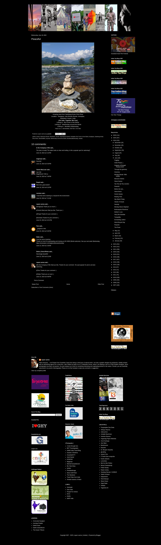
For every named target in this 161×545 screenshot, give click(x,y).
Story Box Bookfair (119, 214)
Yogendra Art (104, 488)
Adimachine (104, 432)
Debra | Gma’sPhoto (42, 251)
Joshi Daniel (70, 457)
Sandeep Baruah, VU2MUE (109, 472)
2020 (114, 252)
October (117, 148)
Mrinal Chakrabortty (106, 465)
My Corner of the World (71, 122)
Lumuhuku (104, 461)
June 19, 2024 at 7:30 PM (43, 176)
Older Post (101, 284)
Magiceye (69, 461)
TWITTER (72, 128)
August (117, 153)
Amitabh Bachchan (106, 434)
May (116, 230)
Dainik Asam (36, 525)
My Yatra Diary (71, 466)
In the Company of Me (43, 148)
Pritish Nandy (105, 467)
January (117, 241)
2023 (114, 244)
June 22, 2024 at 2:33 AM (43, 245)
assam (38, 136)
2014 (114, 267)
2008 (114, 282)
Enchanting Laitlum (120, 219)
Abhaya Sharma (105, 430)
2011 (114, 275)
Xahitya (103, 485)
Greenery (117, 172)
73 (36, 491)
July (116, 155)
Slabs (38, 237)
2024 (114, 140)
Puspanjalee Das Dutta (107, 427)
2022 (114, 246)
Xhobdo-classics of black (74, 479)
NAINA (69, 468)
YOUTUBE (78, 128)
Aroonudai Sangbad (39, 521)
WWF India (70, 498)
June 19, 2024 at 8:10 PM (43, 187)
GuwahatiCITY (71, 455)
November (118, 145)
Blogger (98, 535)
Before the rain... (119, 189)
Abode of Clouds (119, 202)
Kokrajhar (73, 136)
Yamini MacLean (41, 169)
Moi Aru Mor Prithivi (106, 463)
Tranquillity (117, 217)
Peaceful (116, 186)
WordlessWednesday (72, 138)
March (117, 236)
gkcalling (103, 452)
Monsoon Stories (119, 179)
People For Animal (72, 492)
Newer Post (35, 284)
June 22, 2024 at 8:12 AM (43, 256)
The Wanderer (71, 475)
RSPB (68, 496)
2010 (114, 277)
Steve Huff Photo (72, 473)
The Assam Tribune (38, 530)
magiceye (39, 159)
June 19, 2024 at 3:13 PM (43, 153)
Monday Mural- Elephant (121, 207)
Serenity (116, 204)
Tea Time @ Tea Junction (121, 184)
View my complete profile (38, 370)
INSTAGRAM (65, 128)
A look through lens (72, 446)
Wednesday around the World (71, 124)
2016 (114, 262)
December (118, 142)
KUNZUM (69, 459)
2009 (114, 280)
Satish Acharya (105, 474)
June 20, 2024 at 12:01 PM (44, 220)
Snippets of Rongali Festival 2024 (120, 166)
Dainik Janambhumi (38, 527)
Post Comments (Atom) (46, 287)
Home (68, 284)
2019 (114, 254)
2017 (114, 259)
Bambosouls (104, 445)
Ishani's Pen (104, 454)
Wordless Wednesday (72, 126)
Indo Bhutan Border (65, 136)
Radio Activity (105, 470)
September (118, 150)
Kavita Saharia (105, 459)
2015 (114, 264)
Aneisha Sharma (106, 436)
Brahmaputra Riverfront (121, 209)
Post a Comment (39, 280)
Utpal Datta (104, 483)
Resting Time (118, 196)
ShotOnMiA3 (42, 138)
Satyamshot (104, 476)
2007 (114, 285)
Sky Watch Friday (119, 199)
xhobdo (80, 138)
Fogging (116, 160)
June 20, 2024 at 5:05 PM (43, 231)
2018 (114, 257)
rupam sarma (40, 204)
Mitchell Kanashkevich (73, 464)
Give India (70, 489)
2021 (114, 249)
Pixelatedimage (71, 470)
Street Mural (117, 191)
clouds (57, 136)
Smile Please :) (118, 163)
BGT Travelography (72, 448)
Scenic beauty (118, 194)
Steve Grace (104, 481)
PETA (68, 494)
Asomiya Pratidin (38, 523)
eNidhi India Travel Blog (74, 450)
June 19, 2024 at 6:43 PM (43, 164)
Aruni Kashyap (105, 441)
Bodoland (52, 136)
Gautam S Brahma (72, 452)
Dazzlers (103, 447)
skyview (48, 138)
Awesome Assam (44, 136)
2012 (114, 272)
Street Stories (118, 181)
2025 (114, 138)
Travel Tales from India (73, 477)
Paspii (38, 182)
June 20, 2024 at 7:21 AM (43, 198)
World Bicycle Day (119, 222)
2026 (114, 135)
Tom (37, 226)
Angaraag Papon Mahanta (108, 438)
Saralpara (91, 136)
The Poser (117, 227)
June (116, 158)
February (117, 238)
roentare (39, 193)
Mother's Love (118, 212)
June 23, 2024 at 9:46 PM (43, 276)
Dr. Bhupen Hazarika (107, 450)
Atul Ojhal (103, 443)
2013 (114, 270)
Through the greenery (120, 169)
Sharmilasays (105, 479)
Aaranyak (69, 487)
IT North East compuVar (108, 456)
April (116, 233)
